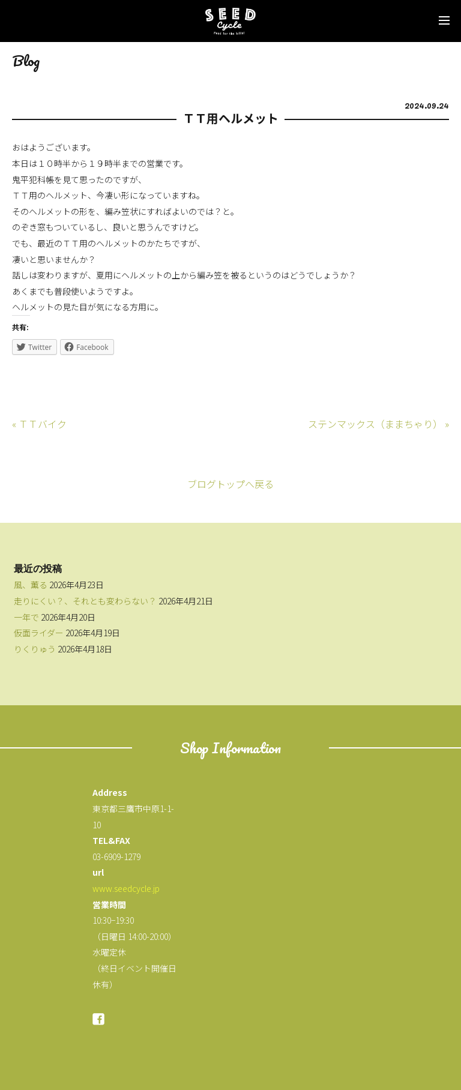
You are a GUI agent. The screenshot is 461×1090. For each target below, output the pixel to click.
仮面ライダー (39, 633)
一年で (26, 617)
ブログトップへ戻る (230, 484)
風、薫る (30, 585)
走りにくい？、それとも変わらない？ (85, 601)
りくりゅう (35, 649)
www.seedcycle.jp (126, 888)
